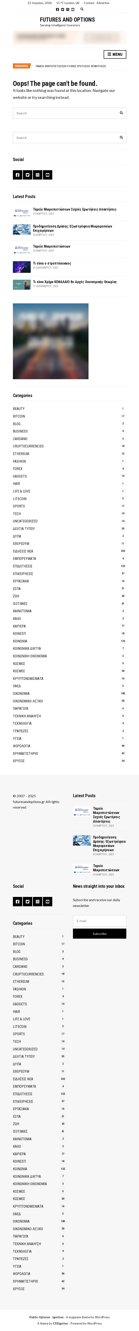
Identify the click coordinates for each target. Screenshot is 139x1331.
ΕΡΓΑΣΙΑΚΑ (21, 581)
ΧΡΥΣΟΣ (19, 761)
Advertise (103, 3)
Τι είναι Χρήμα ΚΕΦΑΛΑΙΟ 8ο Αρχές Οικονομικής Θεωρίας (75, 282)
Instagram (67, 9)
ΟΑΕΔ (17, 686)
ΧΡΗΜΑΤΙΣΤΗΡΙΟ (25, 753)
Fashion (19, 461)
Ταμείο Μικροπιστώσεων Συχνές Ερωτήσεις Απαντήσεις (70, 66)
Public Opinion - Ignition (46, 1317)
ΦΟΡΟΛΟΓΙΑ (21, 746)
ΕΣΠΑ (17, 589)
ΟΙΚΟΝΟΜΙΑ (21, 693)
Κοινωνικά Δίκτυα (27, 648)
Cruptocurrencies (28, 446)
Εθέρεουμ (21, 544)
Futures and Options (67, 19)
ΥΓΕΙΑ (17, 739)
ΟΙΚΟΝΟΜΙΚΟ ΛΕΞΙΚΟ (28, 701)
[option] (80, 66)
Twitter (62, 9)
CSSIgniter (60, 1323)
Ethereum (21, 454)
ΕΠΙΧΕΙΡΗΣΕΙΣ (23, 574)
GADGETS (20, 476)
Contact (89, 3)
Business (20, 431)
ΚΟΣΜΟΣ (19, 664)
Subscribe (100, 934)
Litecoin (19, 499)
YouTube (73, 9)
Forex (17, 469)
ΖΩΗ (16, 596)
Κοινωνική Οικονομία (30, 656)
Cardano (20, 439)
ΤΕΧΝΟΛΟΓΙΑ (22, 723)
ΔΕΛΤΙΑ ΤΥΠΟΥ (24, 529)
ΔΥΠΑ (17, 536)
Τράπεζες (20, 731)
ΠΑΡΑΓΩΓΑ (20, 708)
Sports (19, 506)
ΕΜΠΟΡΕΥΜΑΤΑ (24, 559)
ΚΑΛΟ (17, 619)
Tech (17, 514)
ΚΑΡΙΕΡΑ (19, 626)
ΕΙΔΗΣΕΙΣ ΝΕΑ (23, 551)
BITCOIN (19, 416)
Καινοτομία (22, 611)
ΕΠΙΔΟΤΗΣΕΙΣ (22, 566)
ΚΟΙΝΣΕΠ (19, 633)
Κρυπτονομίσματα (28, 679)
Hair (16, 484)
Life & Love (21, 491)
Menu (115, 54)
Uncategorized (25, 521)
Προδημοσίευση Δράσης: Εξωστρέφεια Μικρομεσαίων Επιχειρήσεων (109, 843)
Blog (16, 424)
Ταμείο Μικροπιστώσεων (51, 246)
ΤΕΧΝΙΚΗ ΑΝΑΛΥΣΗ (27, 716)
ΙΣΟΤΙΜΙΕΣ (20, 604)
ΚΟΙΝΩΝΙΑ (20, 641)
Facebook (57, 9)
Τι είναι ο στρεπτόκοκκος (52, 263)
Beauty (19, 409)
